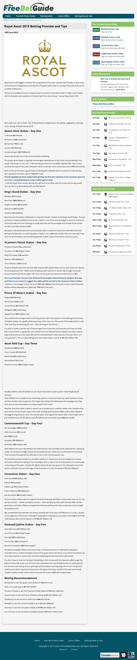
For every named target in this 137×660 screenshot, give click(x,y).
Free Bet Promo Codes (25, 16)
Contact (74, 649)
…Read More (119, 89)
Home (8, 16)
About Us (63, 649)
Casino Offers (63, 16)
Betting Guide (46, 16)
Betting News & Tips (83, 16)
